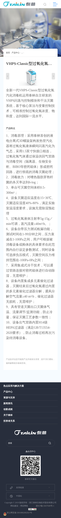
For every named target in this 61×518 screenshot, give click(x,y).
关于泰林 (8, 415)
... (22, 53)
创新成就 (8, 409)
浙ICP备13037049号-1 (45, 506)
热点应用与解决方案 (13, 386)
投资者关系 (9, 421)
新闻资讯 (8, 403)
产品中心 (16, 53)
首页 (8, 53)
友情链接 (17, 487)
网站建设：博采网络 (19, 506)
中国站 (16, 496)
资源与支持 (9, 397)
